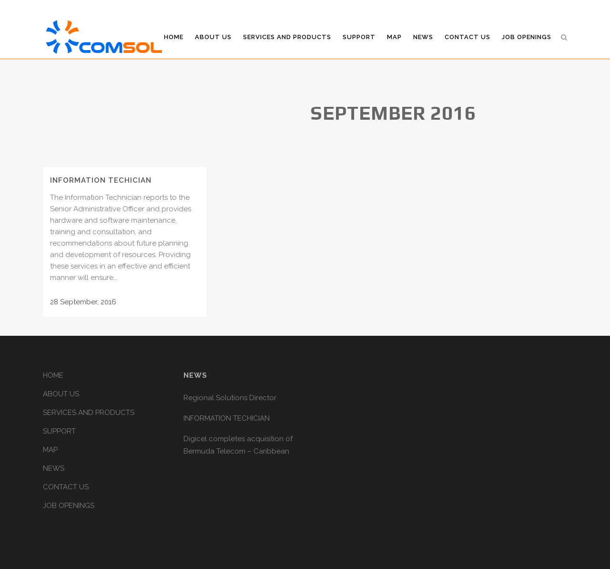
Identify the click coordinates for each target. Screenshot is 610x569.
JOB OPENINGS (68, 505)
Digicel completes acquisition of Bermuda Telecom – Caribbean (238, 445)
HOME (53, 375)
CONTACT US (66, 487)
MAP (50, 449)
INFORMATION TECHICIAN (101, 180)
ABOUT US (61, 394)
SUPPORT (59, 431)
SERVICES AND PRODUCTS (88, 412)
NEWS (53, 468)
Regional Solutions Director (229, 397)
